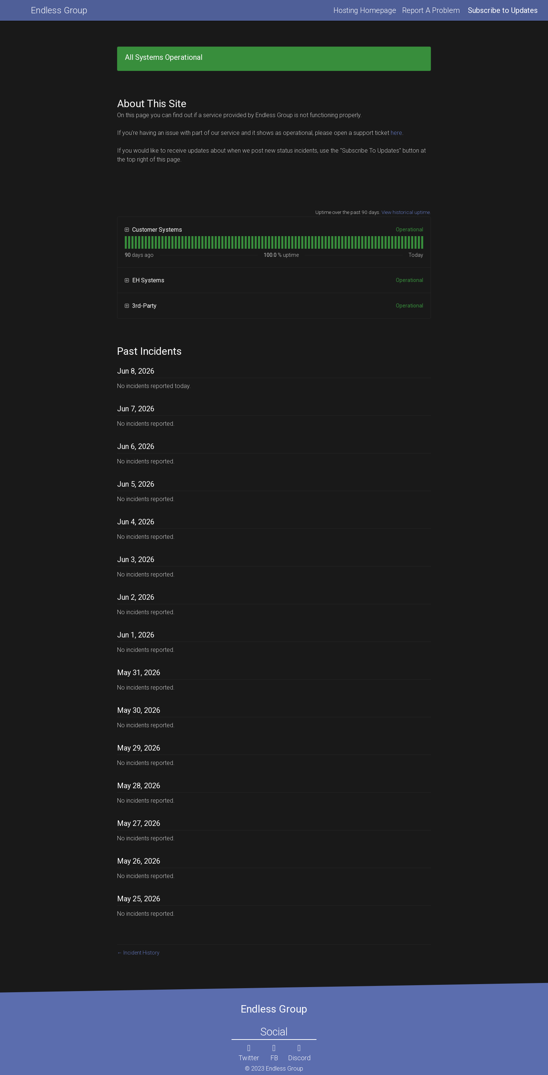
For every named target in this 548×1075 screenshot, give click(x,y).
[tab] (126, 242)
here (396, 132)
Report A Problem (431, 10)
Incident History (138, 953)
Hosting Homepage (364, 10)
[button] (503, 10)
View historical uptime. (406, 212)
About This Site (151, 104)
